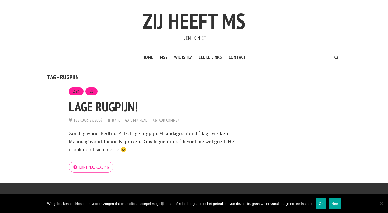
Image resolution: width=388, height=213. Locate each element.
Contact (237, 57)
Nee (334, 204)
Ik (118, 120)
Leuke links (210, 57)
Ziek (76, 91)
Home (147, 57)
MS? (164, 57)
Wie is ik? (183, 57)
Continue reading (94, 167)
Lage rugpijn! (103, 106)
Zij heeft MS (194, 21)
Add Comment (170, 120)
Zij (91, 91)
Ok (321, 204)
